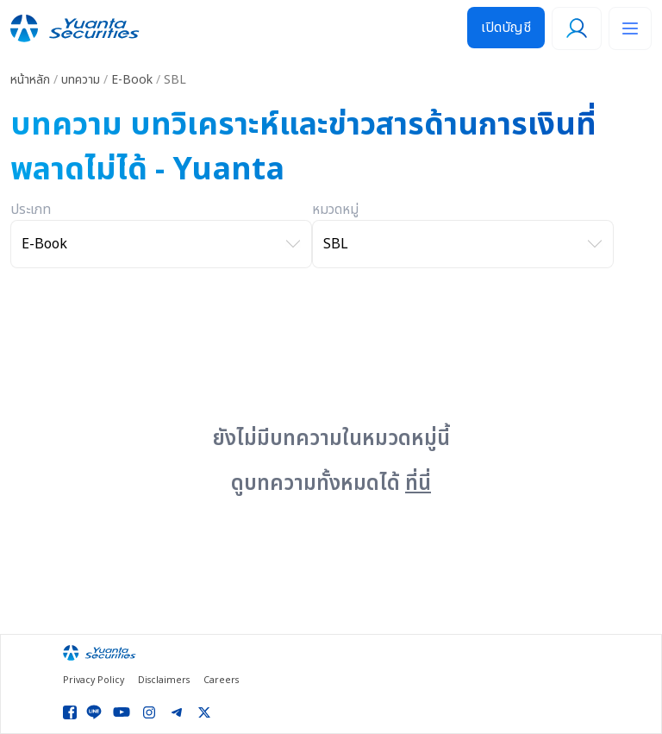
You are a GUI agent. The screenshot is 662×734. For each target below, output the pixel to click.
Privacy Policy (93, 680)
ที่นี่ (418, 483)
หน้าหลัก (30, 80)
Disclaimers (164, 680)
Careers (221, 680)
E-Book (132, 80)
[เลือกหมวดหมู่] (463, 244)
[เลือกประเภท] (161, 244)
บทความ (80, 80)
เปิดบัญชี (506, 27)
